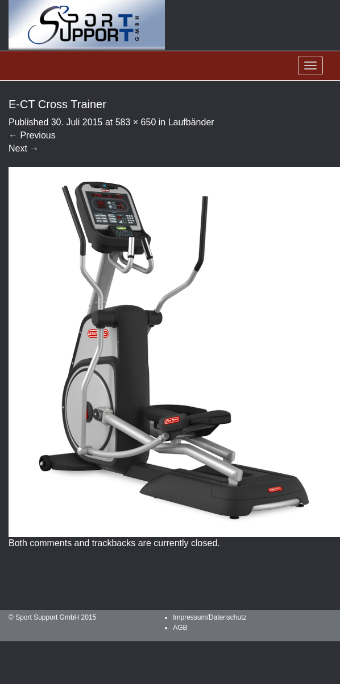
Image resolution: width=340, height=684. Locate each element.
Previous (32, 135)
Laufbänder (191, 122)
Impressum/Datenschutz (209, 617)
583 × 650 (135, 122)
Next (24, 148)
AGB (180, 628)
